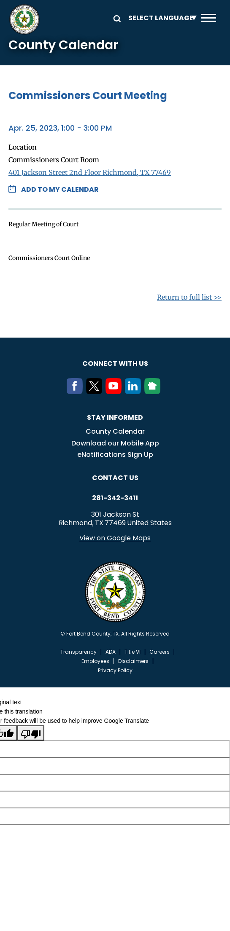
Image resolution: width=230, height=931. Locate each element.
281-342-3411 (115, 498)
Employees (95, 661)
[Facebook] (76, 391)
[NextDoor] (154, 391)
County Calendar (115, 431)
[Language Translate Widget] (160, 18)
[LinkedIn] (134, 391)
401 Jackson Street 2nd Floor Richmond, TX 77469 (89, 172)
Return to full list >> (189, 297)
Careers (159, 652)
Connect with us (115, 363)
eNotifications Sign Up (115, 454)
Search (115, 18)
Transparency (78, 652)
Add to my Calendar (60, 189)
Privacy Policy (115, 670)
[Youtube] (115, 391)
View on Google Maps (115, 538)
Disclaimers (133, 661)
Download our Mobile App (115, 443)
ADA (111, 652)
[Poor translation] (30, 733)
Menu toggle (208, 18)
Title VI (132, 652)
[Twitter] (96, 391)
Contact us (115, 478)
